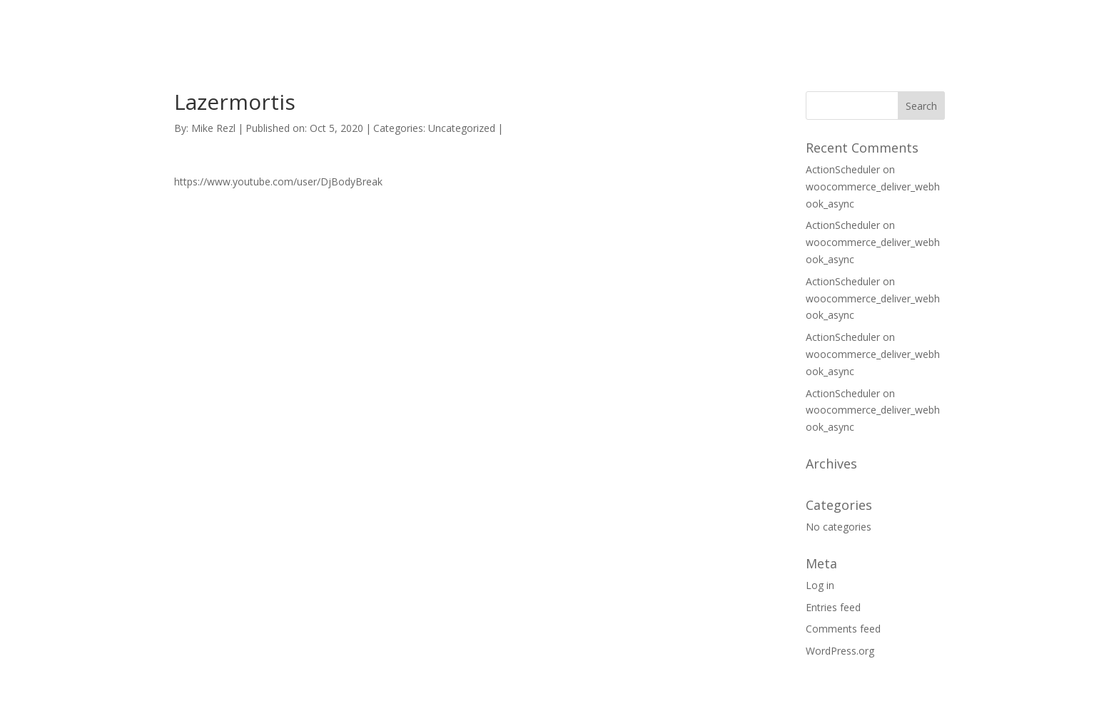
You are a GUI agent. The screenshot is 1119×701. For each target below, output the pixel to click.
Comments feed (843, 628)
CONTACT (928, 28)
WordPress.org (840, 650)
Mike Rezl (213, 128)
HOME (784, 28)
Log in (820, 585)
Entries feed (833, 607)
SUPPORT (851, 28)
